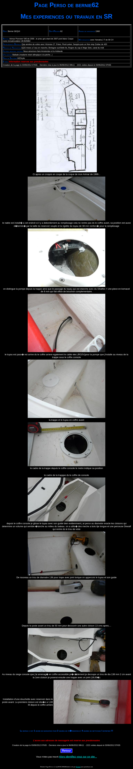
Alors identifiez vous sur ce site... (78, 756)
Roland (78, 767)
